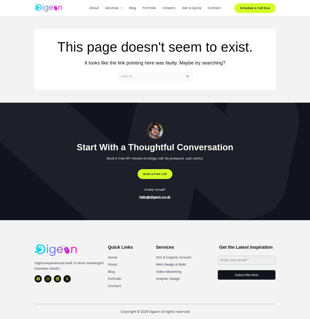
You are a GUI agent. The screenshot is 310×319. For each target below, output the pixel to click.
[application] (121, 8)
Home (112, 257)
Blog (111, 270)
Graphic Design (168, 277)
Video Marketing (169, 270)
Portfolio (114, 277)
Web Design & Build (171, 264)
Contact (114, 283)
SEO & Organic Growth (174, 257)
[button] (255, 8)
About (113, 264)
